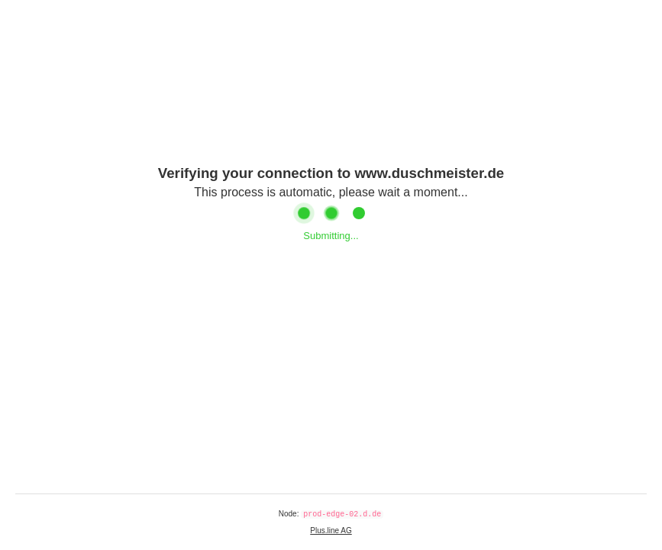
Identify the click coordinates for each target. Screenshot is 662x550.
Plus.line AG (330, 530)
